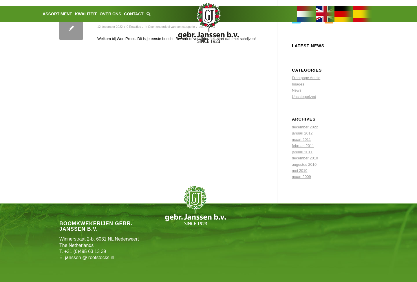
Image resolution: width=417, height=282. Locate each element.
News (296, 90)
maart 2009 (301, 176)
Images (298, 84)
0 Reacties (134, 26)
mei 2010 (299, 170)
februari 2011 (303, 145)
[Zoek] (148, 14)
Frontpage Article (306, 78)
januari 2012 (302, 133)
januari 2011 (302, 152)
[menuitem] (57, 14)
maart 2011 (301, 139)
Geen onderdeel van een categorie (171, 26)
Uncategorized (304, 96)
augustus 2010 (304, 164)
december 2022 (305, 127)
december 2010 (305, 158)
